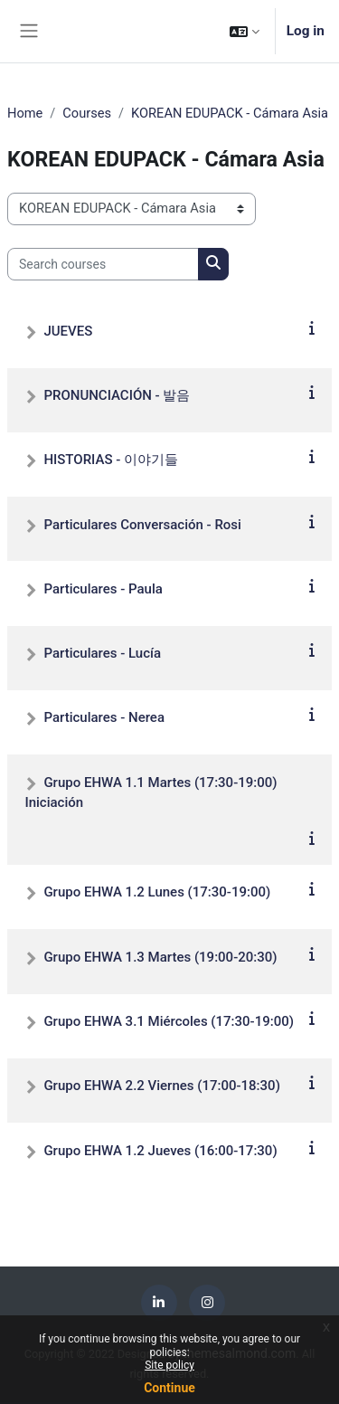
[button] (244, 31)
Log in (306, 31)
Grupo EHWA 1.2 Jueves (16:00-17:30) (160, 1151)
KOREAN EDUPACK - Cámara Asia (229, 113)
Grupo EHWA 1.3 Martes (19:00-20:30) (160, 957)
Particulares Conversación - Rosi (142, 525)
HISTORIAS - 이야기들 (110, 459)
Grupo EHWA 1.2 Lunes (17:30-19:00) (156, 892)
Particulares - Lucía (102, 653)
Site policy (169, 1365)
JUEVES (67, 331)
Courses (86, 113)
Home (24, 113)
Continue (169, 1387)
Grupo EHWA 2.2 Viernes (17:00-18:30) (161, 1085)
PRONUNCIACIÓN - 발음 (116, 395)
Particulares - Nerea (104, 717)
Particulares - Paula (102, 589)
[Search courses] (103, 264)
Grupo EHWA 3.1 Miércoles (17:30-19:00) (168, 1021)
